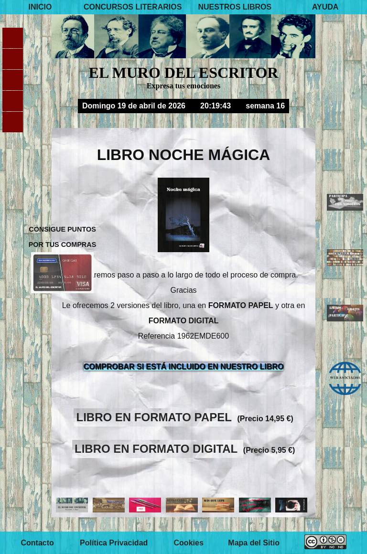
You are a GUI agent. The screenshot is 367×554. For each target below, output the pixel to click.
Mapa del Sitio (254, 543)
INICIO (40, 7)
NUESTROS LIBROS (234, 7)
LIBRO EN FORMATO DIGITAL (158, 448)
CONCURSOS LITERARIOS (133, 7)
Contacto (37, 543)
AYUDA (325, 7)
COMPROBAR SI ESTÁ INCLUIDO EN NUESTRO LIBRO (184, 366)
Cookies (189, 543)
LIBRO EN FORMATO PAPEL (155, 417)
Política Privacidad (114, 543)
